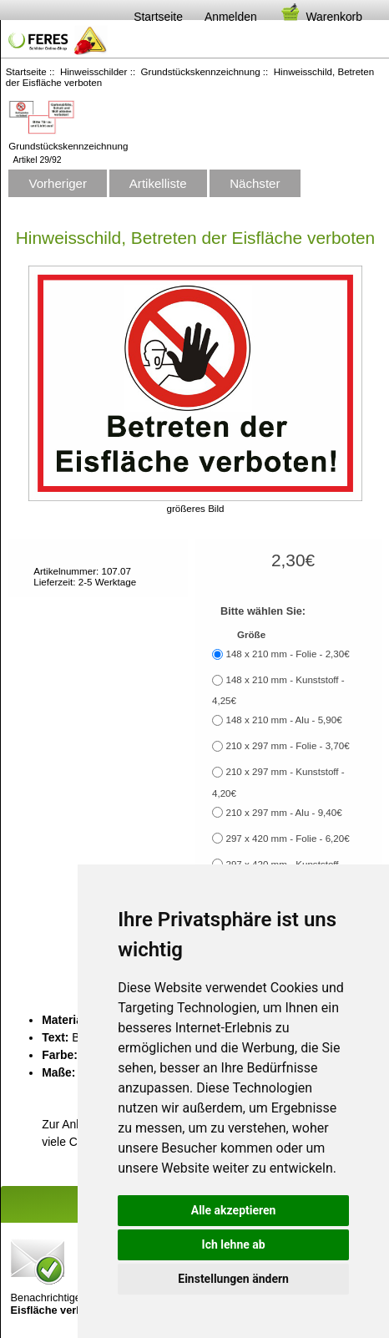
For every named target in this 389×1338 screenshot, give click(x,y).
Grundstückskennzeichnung (200, 71)
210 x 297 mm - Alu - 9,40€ (283, 812)
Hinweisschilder (94, 71)
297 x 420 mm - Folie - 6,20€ (287, 838)
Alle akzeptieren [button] (233, 1210)
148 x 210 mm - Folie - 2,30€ (287, 653)
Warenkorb (320, 16)
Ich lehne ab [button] (233, 1244)
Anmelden (231, 16)
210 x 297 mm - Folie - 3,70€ (287, 745)
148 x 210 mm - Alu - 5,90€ (283, 719)
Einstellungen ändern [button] (233, 1278)
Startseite (158, 16)
